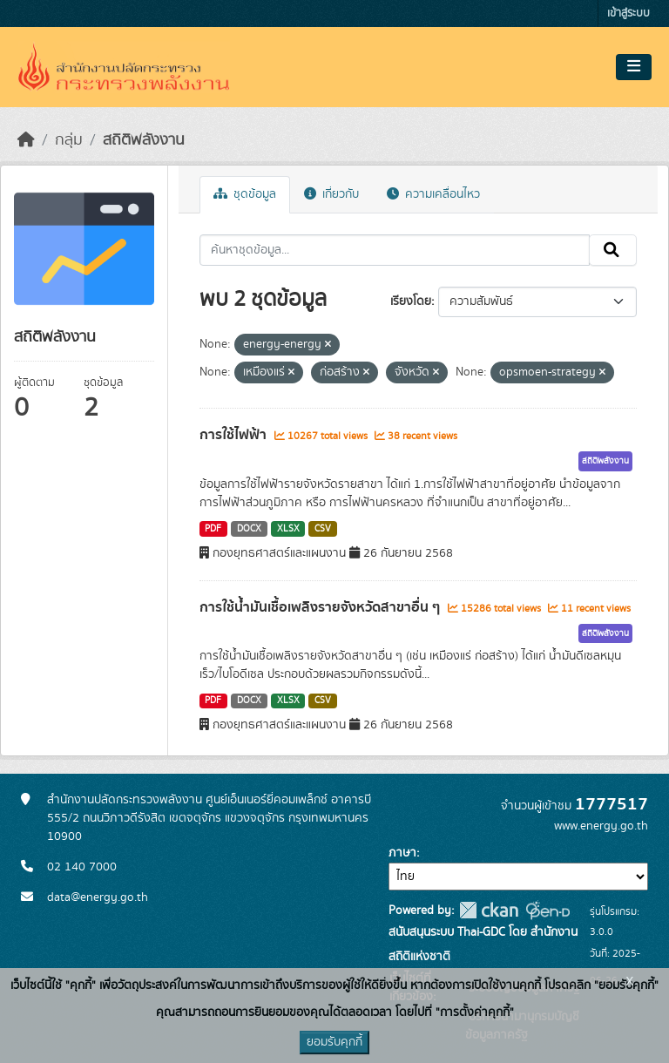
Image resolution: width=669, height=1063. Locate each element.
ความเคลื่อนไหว (433, 194)
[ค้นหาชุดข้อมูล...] (395, 250)
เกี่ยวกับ (331, 194)
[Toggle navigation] (634, 67)
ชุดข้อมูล (244, 194)
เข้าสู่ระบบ (628, 13)
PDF (213, 529)
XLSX (288, 529)
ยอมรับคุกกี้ (334, 1042)
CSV (322, 529)
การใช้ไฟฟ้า (234, 434)
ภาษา (402, 853)
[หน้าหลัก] (26, 140)
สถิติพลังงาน (144, 140)
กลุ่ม (69, 140)
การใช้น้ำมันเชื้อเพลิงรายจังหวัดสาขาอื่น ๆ (321, 607)
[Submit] (613, 250)
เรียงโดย (410, 301)
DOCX (249, 529)
